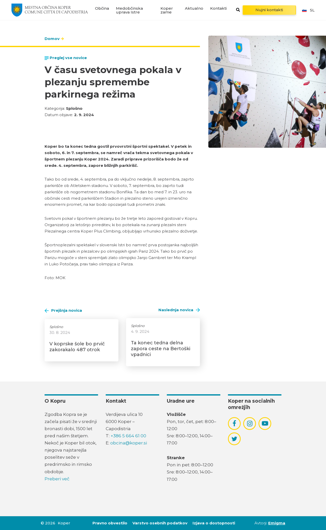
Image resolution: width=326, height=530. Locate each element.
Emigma (276, 523)
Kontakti (218, 8)
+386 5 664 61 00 (128, 435)
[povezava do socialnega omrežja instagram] (249, 423)
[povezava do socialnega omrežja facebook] (234, 423)
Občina (102, 8)
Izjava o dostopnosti (214, 523)
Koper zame (166, 10)
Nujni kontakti (269, 9)
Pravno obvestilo (109, 523)
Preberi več (57, 478)
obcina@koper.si (128, 442)
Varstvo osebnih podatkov (159, 523)
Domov (52, 38)
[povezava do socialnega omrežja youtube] (265, 423)
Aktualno (194, 8)
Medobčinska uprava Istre (129, 10)
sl (308, 10)
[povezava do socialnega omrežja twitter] (234, 438)
